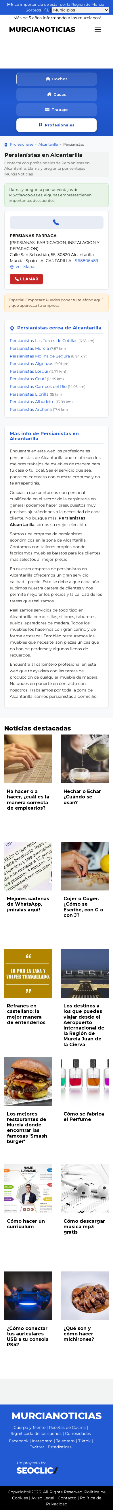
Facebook (18, 1440)
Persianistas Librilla (29, 394)
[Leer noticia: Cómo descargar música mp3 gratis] (85, 1188)
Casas (56, 94)
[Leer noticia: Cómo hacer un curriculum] (28, 1188)
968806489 (86, 260)
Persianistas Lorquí (29, 371)
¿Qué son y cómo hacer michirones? (79, 1334)
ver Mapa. (22, 266)
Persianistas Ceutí (28, 378)
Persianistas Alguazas (31, 363)
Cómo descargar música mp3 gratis (84, 1226)
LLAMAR (26, 279)
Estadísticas (60, 1447)
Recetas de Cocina (67, 1427)
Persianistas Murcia (29, 348)
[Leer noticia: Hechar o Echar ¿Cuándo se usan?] (85, 759)
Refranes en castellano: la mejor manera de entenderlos (26, 1014)
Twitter (37, 1447)
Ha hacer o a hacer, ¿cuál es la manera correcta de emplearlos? (28, 800)
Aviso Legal (42, 1498)
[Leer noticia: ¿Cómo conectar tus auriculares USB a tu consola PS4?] (28, 1295)
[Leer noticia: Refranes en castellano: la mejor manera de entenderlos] (28, 973)
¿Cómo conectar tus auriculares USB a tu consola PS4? (28, 1337)
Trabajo (56, 110)
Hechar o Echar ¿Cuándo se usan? (82, 797)
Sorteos (33, 10)
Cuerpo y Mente (29, 1427)
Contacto (67, 1498)
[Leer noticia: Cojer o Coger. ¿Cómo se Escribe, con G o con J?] (85, 866)
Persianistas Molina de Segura (40, 356)
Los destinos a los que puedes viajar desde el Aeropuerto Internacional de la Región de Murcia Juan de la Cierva (84, 1025)
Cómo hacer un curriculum (26, 1223)
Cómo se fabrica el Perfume (84, 1116)
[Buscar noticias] (47, 10)
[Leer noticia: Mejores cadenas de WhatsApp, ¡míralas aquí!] (28, 866)
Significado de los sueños (36, 1433)
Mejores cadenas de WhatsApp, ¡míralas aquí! (28, 904)
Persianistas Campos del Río (38, 386)
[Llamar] (56, 222)
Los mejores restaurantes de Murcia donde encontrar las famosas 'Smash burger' (27, 1127)
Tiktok (84, 1440)
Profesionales (56, 125)
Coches (57, 79)
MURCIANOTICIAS (42, 29)
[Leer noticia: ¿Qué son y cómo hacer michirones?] (85, 1295)
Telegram (65, 1440)
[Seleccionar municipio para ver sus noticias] (80, 10)
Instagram (42, 1440)
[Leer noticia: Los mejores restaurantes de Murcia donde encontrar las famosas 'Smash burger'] (28, 1081)
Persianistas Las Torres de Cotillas (43, 340)
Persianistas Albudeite (32, 401)
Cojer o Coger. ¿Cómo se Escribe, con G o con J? (83, 907)
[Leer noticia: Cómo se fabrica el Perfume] (85, 1081)
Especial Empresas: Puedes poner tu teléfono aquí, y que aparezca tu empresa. (56, 303)
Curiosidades (78, 1433)
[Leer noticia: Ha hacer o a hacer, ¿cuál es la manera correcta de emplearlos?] (28, 759)
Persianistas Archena (31, 409)
